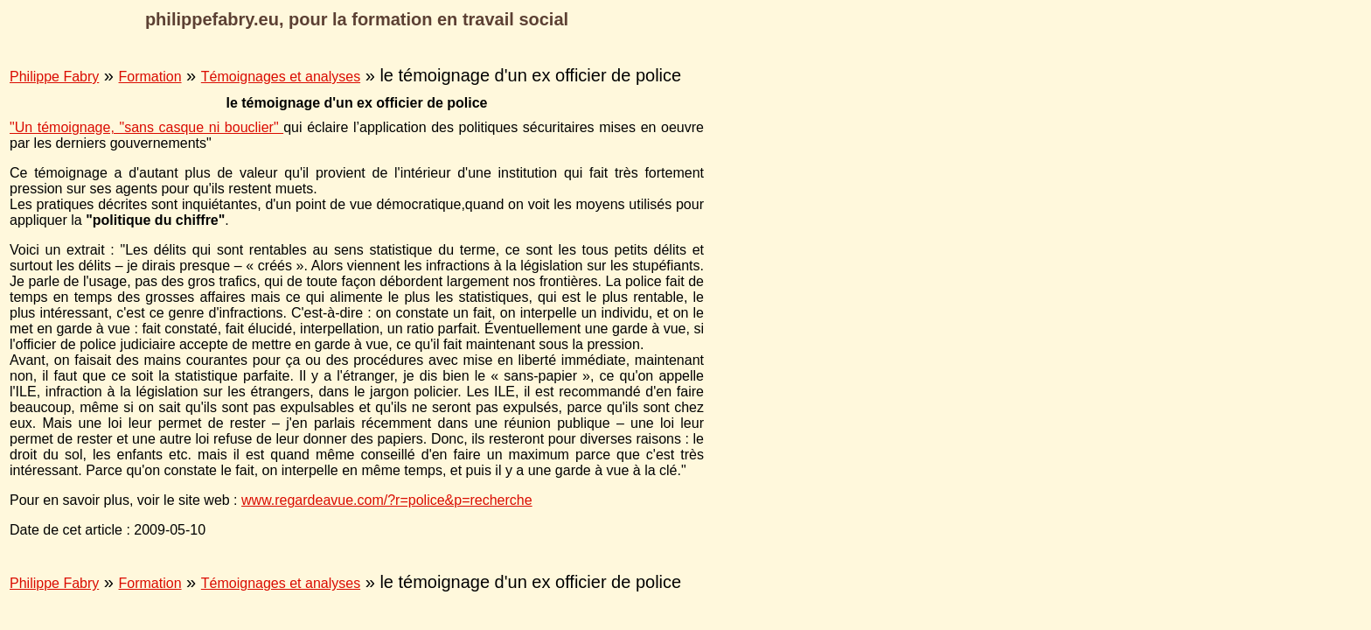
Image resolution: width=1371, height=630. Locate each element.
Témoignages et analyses (280, 76)
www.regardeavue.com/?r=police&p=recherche (386, 500)
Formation (150, 76)
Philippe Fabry (54, 76)
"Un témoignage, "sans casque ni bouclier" (146, 127)
